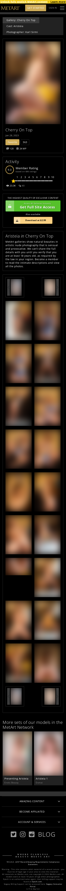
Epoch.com (37, 881)
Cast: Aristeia (15, 26)
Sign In (53, 7)
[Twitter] (13, 834)
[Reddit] (31, 834)
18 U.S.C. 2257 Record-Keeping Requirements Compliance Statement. (33, 863)
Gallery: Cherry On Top (21, 20)
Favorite (12, 142)
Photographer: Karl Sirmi (22, 32)
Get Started (35, 7)
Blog (46, 834)
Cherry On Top (19, 130)
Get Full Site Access (32, 205)
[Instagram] (23, 834)
